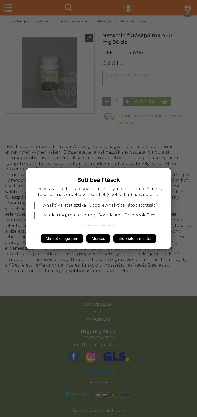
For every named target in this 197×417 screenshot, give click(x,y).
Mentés (98, 238)
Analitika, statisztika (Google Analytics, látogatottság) (96, 205)
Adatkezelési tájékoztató (98, 225)
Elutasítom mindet (135, 238)
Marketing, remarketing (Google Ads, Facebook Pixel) (96, 215)
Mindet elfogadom (62, 238)
